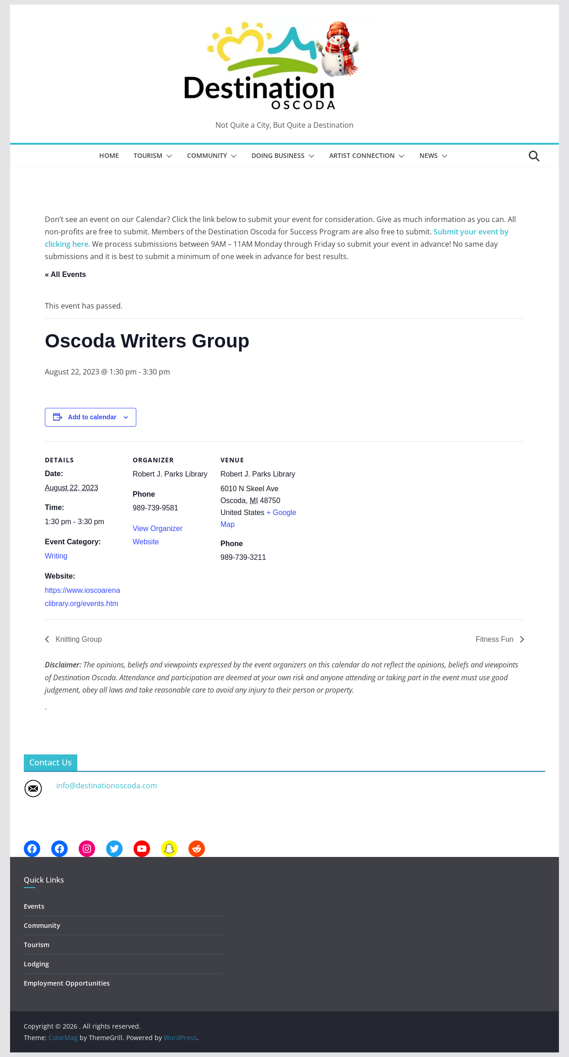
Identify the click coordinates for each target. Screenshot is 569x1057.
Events (34, 906)
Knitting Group (78, 639)
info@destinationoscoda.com (106, 786)
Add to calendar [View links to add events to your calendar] (92, 417)
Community (207, 155)
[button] (167, 156)
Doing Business (278, 155)
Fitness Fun (495, 639)
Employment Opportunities (67, 983)
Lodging (36, 963)
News (428, 155)
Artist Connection (362, 155)
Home (109, 155)
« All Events (65, 274)
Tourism (148, 155)
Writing (56, 556)
